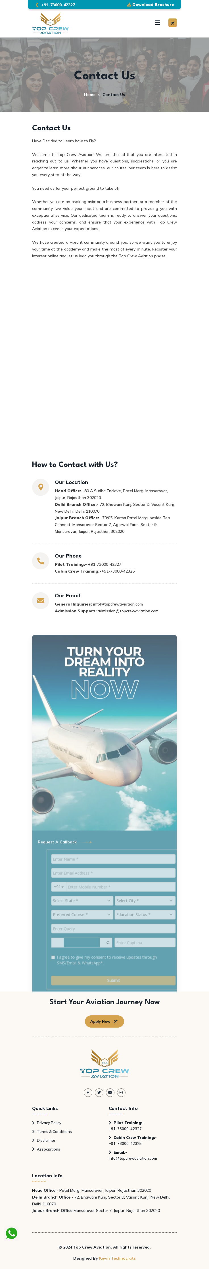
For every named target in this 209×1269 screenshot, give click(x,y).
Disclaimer (43, 1140)
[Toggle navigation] (157, 23)
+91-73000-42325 (133, 1140)
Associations (46, 1149)
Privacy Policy (46, 1122)
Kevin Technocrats (117, 1258)
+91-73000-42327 (126, 1125)
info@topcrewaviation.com (133, 1155)
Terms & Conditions (52, 1131)
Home (89, 94)
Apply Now (104, 1021)
